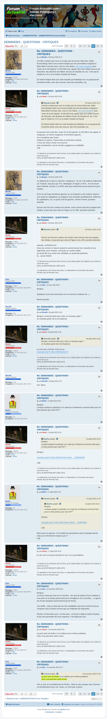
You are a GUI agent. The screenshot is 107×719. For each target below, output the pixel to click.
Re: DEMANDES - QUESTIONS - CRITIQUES (55, 52)
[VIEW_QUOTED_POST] (57, 103)
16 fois (15, 120)
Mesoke (8, 71)
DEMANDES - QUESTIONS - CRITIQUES (31, 42)
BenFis (7, 410)
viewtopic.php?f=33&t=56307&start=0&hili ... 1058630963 (61, 457)
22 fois (15, 83)
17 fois (15, 291)
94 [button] (98, 46)
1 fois (12, 81)
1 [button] (74, 46)
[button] (66, 46)
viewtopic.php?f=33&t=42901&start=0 (52, 352)
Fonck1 (8, 108)
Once (7, 279)
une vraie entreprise (83, 66)
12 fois (13, 119)
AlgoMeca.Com (65, 709)
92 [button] (89, 46)
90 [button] (80, 46)
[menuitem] (11, 31)
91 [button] (85, 46)
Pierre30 (8, 306)
